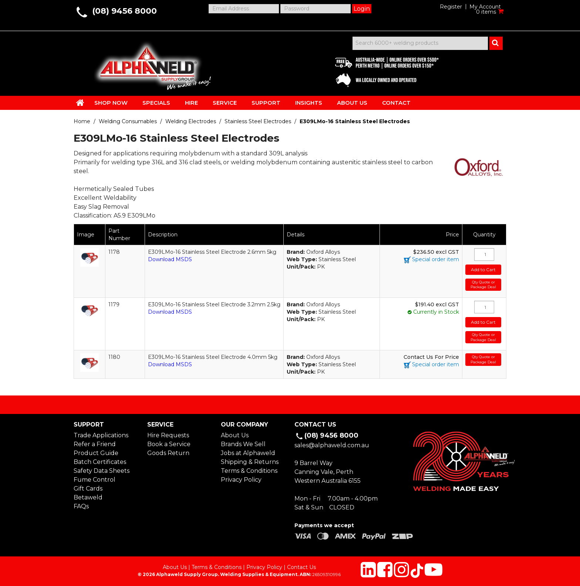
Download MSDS (170, 259)
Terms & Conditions (249, 470)
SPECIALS (156, 102)
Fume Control (94, 479)
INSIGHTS (308, 102)
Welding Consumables (128, 121)
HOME (80, 102)
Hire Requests (168, 435)
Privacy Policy (241, 479)
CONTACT (396, 102)
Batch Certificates (100, 461)
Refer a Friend (95, 444)
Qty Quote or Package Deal (483, 284)
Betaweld (88, 497)
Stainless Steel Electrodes (258, 121)
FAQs (81, 506)
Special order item (435, 259)
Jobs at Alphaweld (248, 453)
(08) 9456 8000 (124, 11)
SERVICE (225, 102)
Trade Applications (101, 435)
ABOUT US (352, 102)
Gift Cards (88, 488)
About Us (235, 435)
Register (451, 6)
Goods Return (168, 453)
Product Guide (96, 453)
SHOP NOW (111, 102)
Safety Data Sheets (101, 470)
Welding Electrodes (190, 121)
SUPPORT (266, 102)
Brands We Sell (243, 444)
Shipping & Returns (250, 461)
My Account (485, 6)
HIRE (191, 102)
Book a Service (168, 444)
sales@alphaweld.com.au (331, 445)
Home (82, 121)
